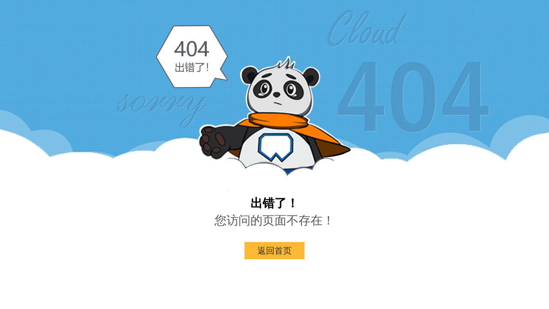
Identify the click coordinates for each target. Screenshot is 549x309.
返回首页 (274, 250)
